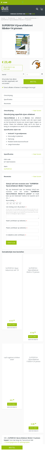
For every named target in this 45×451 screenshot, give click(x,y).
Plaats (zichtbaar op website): (16, 228)
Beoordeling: (11, 200)
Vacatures (5, 397)
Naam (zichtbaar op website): (16, 221)
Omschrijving (8, 95)
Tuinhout (20, 440)
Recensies (7, 103)
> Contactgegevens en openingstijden (17, 329)
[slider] (14, 203)
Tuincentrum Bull (7, 403)
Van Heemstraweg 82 (9, 406)
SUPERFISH (8, 169)
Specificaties (8, 99)
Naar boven (37, 110)
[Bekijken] (41, 8)
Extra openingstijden (9, 361)
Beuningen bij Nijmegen (10, 409)
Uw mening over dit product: (16, 207)
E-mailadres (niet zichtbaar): (16, 235)
